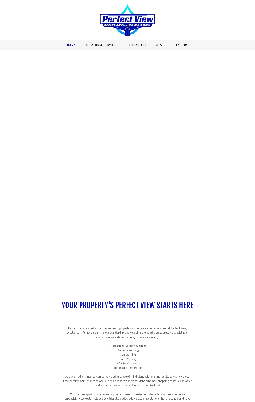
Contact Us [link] (179, 45)
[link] (127, 20)
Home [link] (71, 45)
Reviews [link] (158, 45)
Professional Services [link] (99, 45)
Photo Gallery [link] (135, 45)
